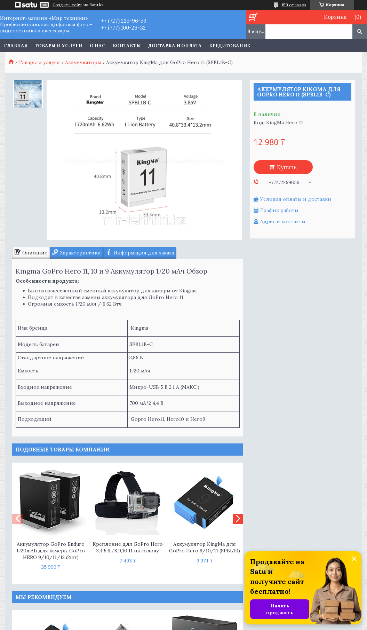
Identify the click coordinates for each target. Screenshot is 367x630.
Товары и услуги (58, 46)
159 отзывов (294, 4)
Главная (15, 46)
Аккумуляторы (83, 62)
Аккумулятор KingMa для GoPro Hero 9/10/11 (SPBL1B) (204, 547)
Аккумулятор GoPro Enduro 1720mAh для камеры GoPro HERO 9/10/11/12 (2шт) (50, 550)
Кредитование (229, 46)
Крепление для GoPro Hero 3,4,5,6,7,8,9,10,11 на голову (128, 547)
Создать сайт (67, 4)
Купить (287, 167)
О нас (97, 46)
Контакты (127, 46)
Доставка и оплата (175, 46)
